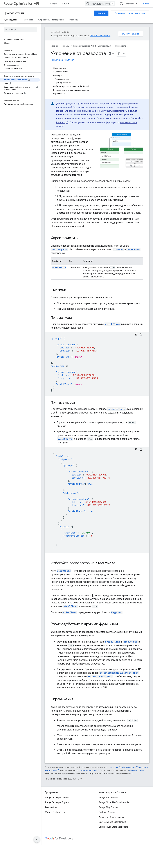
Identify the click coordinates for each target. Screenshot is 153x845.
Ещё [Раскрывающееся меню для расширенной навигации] (64, 3)
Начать (101, 13)
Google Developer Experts (57, 802)
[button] (20, 58)
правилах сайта (136, 770)
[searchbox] (20, 29)
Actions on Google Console (111, 817)
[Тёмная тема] (135, 334)
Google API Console (108, 797)
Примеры (28, 19)
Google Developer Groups (57, 797)
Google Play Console (108, 807)
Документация (14, 13)
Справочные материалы (51, 19)
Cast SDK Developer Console (112, 822)
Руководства (121, 46)
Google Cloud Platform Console (114, 802)
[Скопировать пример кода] (140, 334)
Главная (54, 46)
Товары (53, 3)
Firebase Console (107, 812)
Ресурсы (74, 19)
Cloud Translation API (100, 35)
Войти (146, 3)
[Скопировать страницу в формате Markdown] (119, 53)
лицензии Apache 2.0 (89, 770)
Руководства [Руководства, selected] (10, 19)
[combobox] (100, 3)
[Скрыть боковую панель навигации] (37, 839)
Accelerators (51, 807)
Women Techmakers (55, 812)
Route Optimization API (21, 4)
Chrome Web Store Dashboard (113, 827)
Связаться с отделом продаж (130, 13)
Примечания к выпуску (62, 60)
